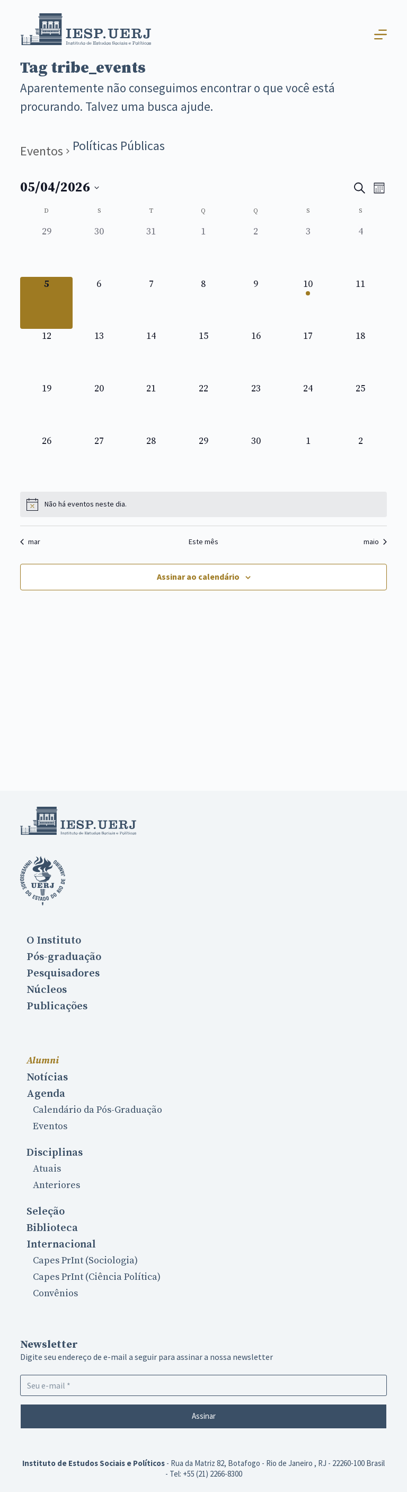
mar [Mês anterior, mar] (30, 541)
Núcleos (46, 990)
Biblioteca (52, 1228)
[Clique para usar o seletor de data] (59, 188)
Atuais (47, 1169)
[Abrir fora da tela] (380, 34)
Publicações (56, 1006)
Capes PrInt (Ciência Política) (97, 1277)
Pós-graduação (63, 957)
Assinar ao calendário (198, 576)
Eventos (41, 151)
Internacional (61, 1244)
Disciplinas (54, 1152)
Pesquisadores (63, 973)
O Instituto (53, 940)
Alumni (42, 1060)
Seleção (45, 1211)
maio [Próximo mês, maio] (375, 541)
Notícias (47, 1077)
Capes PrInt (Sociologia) (85, 1260)
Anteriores (56, 1185)
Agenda (45, 1094)
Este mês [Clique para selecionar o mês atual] (203, 541)
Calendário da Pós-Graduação (97, 1110)
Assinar (204, 1416)
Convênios (55, 1293)
